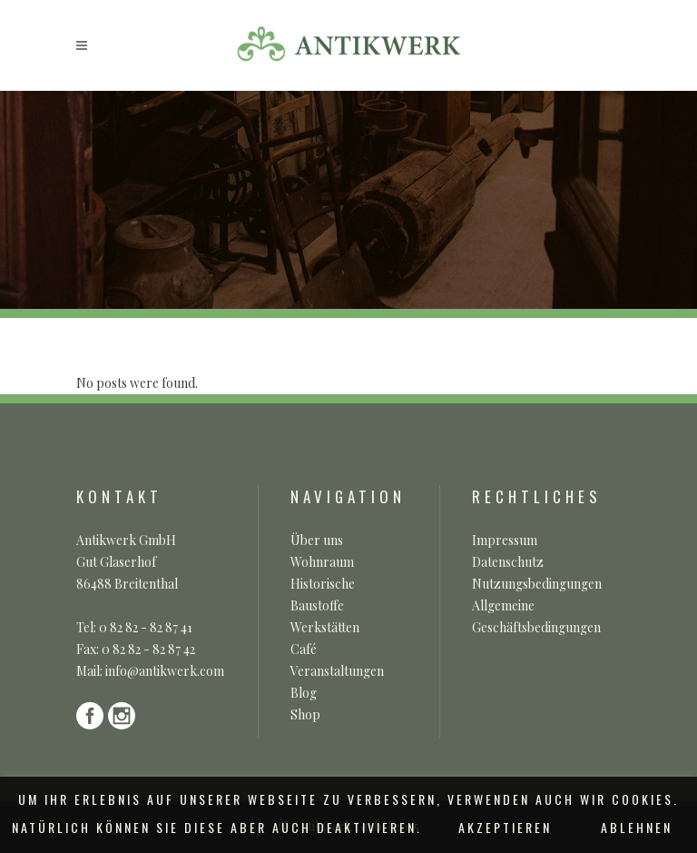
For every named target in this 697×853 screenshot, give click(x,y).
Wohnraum (322, 561)
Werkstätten (324, 627)
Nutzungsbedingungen (537, 583)
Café (303, 649)
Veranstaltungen (337, 670)
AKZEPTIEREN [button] (505, 827)
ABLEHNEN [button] (636, 827)
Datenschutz (508, 561)
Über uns (316, 540)
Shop (305, 714)
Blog (303, 692)
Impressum (504, 540)
